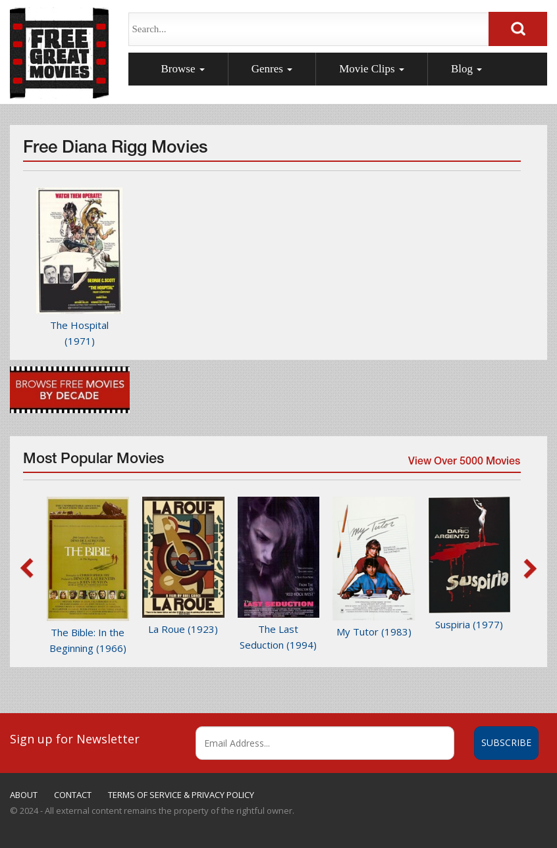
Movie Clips (371, 68)
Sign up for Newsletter (75, 739)
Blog (466, 68)
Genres (272, 68)
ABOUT (24, 795)
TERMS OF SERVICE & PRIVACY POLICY (181, 795)
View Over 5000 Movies (463, 464)
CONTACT (73, 795)
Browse (183, 68)
